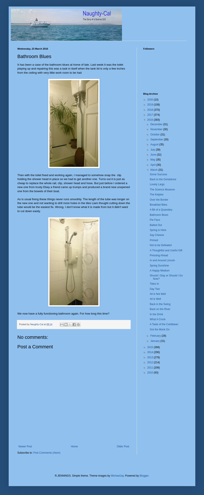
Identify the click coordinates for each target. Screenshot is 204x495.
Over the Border (159, 199)
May (153, 159)
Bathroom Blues (159, 214)
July (153, 149)
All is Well (155, 298)
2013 (150, 357)
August (154, 144)
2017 (150, 114)
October (155, 134)
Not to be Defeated (161, 245)
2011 (150, 367)
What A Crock (158, 319)
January (155, 340)
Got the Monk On (159, 329)
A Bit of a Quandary (161, 209)
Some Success (158, 174)
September (157, 139)
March (154, 169)
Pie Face (155, 219)
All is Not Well (158, 293)
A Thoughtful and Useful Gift (166, 250)
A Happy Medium (159, 270)
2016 (150, 119)
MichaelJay (117, 475)
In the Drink (156, 314)
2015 (150, 347)
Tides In (154, 283)
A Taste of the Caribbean (164, 324)
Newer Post (25, 446)
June (153, 154)
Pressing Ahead (159, 255)
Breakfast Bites (158, 204)
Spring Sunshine (159, 265)
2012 (150, 362)
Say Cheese (157, 235)
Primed (154, 240)
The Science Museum (162, 189)
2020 (150, 99)
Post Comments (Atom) (46, 452)
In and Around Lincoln (162, 260)
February (155, 335)
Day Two (155, 289)
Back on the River (160, 309)
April (153, 164)
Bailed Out (156, 225)
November (156, 129)
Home (74, 446)
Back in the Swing (160, 304)
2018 (150, 109)
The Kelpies (156, 194)
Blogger (144, 475)
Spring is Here (158, 230)
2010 (150, 372)
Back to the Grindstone (163, 179)
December (156, 124)
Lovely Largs (157, 184)
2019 (150, 104)
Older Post (123, 446)
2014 (150, 352)
